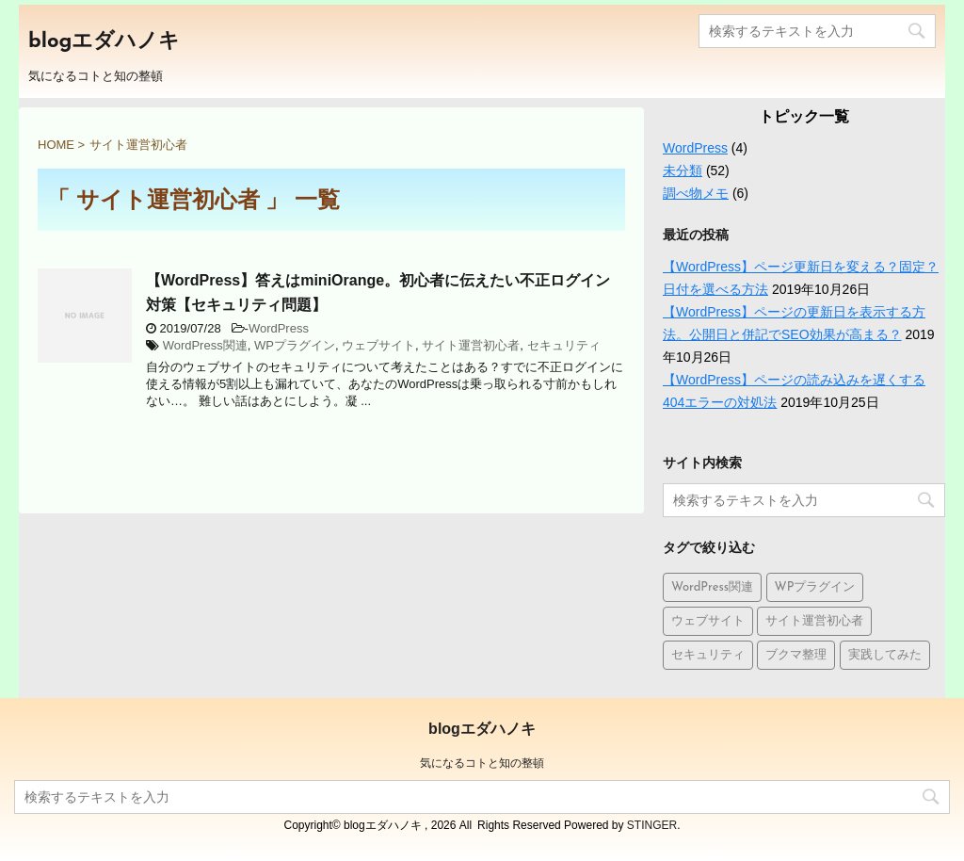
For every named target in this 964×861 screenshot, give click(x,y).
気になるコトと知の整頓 (482, 763)
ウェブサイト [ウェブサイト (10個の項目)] (708, 621)
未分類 (682, 170)
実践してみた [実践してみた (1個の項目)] (885, 655)
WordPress (279, 328)
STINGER (652, 825)
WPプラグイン (294, 345)
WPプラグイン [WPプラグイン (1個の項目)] (815, 587)
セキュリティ (564, 345)
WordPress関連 (205, 345)
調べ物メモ (696, 193)
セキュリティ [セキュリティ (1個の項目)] (708, 655)
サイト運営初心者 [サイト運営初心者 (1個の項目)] (814, 621)
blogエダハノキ (104, 42)
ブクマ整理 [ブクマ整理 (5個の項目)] (796, 655)
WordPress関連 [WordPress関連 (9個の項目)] (712, 587)
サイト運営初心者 (471, 345)
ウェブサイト (378, 345)
